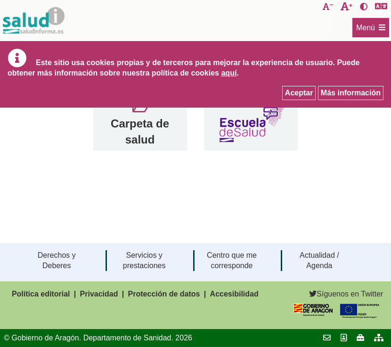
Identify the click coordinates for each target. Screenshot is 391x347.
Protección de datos (164, 294)
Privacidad (99, 294)
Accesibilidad (234, 294)
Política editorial (41, 294)
